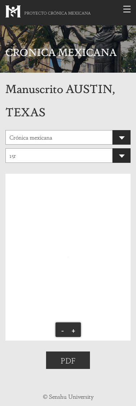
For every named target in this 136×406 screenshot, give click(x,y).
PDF (68, 360)
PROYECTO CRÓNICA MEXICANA (57, 13)
